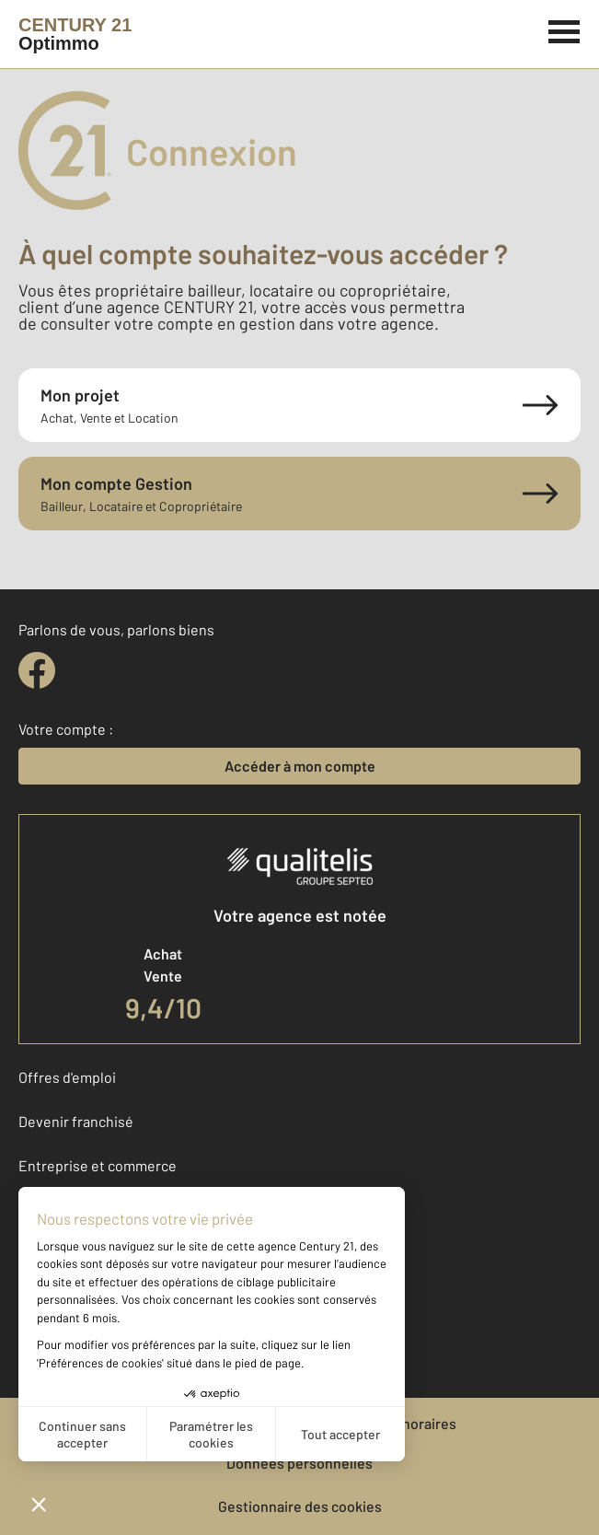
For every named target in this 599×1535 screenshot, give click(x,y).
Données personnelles (299, 1462)
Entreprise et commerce (97, 1165)
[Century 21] (75, 34)
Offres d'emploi (67, 1077)
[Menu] (564, 29)
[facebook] (36, 670)
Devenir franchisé (75, 1121)
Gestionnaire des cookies (300, 1506)
